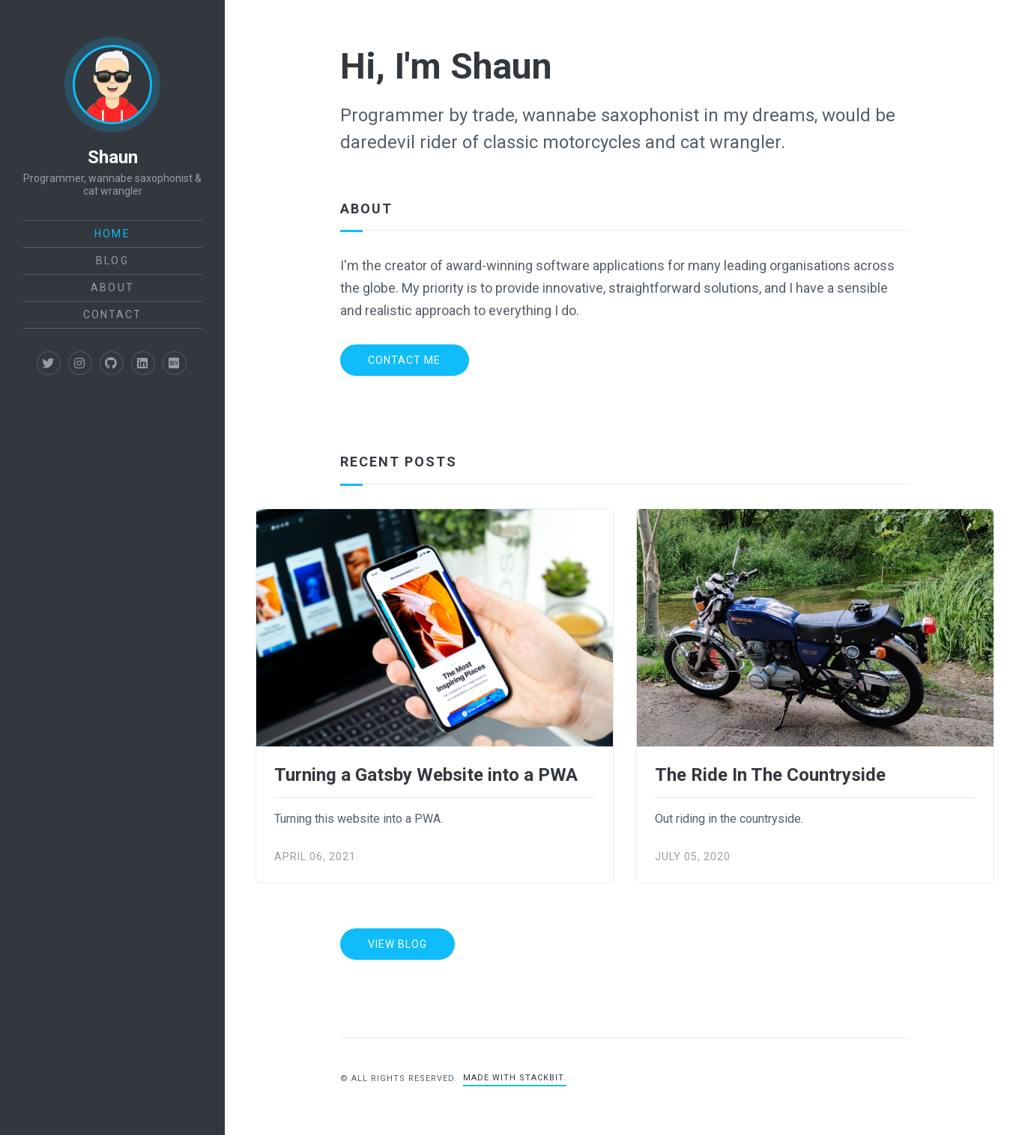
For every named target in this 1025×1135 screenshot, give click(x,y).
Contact (112, 314)
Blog (112, 261)
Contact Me (404, 360)
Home (112, 234)
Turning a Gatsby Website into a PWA (426, 774)
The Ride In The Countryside (770, 774)
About (112, 287)
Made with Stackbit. (514, 1078)
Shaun (113, 157)
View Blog (397, 944)
